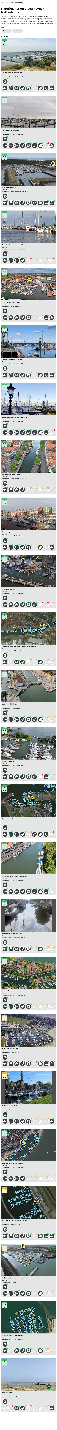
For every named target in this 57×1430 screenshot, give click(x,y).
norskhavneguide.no (16, 2)
